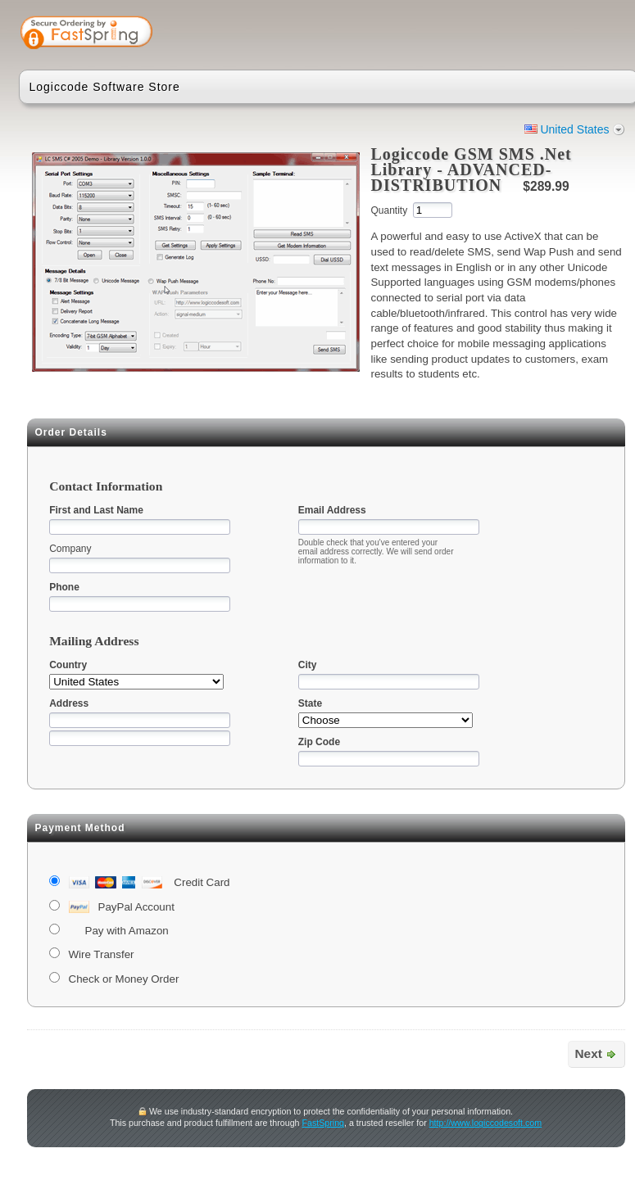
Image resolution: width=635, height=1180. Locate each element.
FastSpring (323, 1123)
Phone (64, 587)
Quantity (388, 210)
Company (70, 548)
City (307, 665)
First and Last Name (96, 510)
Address (68, 703)
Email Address (332, 510)
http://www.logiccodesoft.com (485, 1123)
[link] (560, 34)
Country (68, 665)
